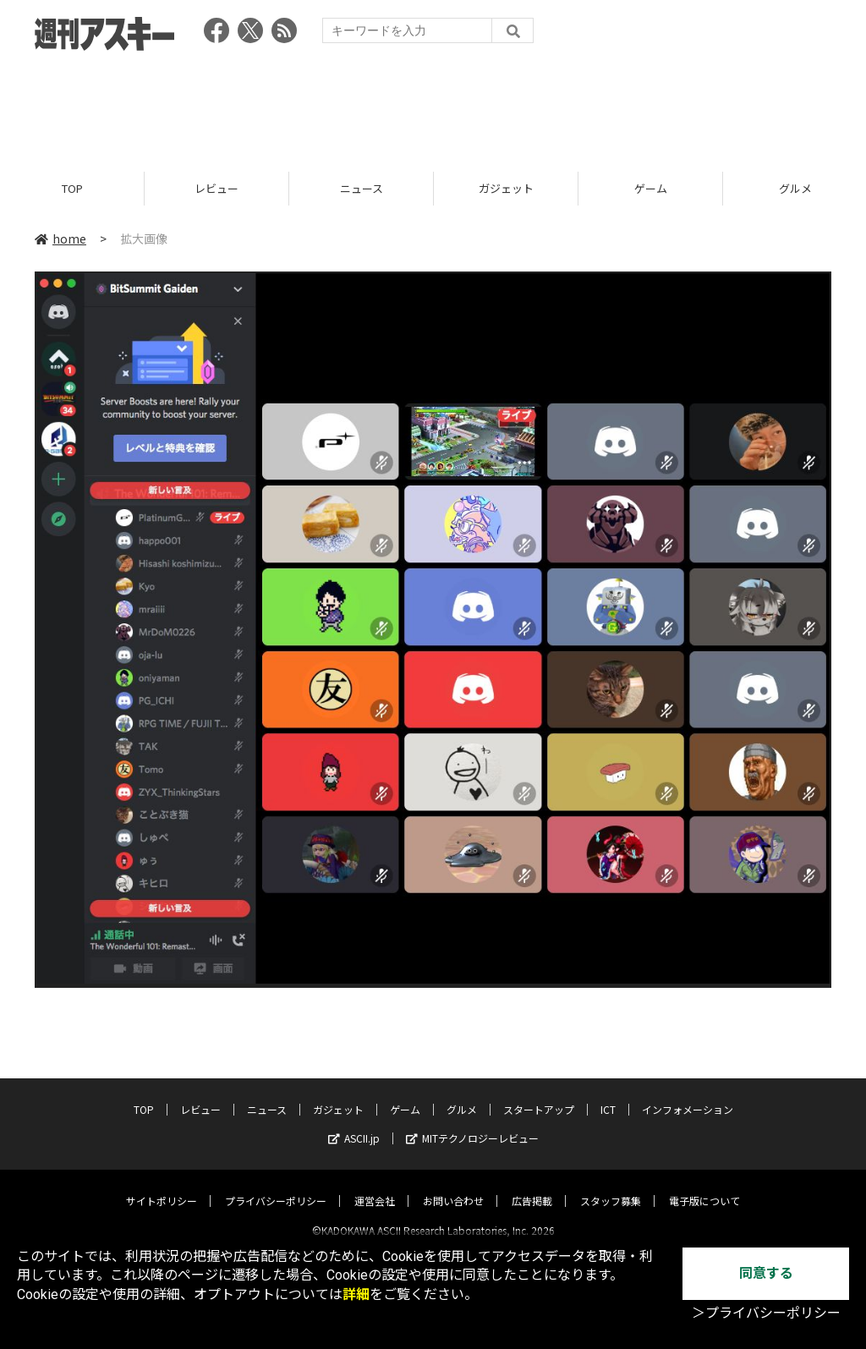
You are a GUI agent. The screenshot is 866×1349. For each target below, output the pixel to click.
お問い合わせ (453, 1186)
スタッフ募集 (610, 1186)
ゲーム (650, 188)
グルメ (462, 1095)
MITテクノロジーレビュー (472, 1123)
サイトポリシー (161, 1186)
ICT (608, 1095)
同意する (766, 1273)
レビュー (216, 188)
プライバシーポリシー (275, 1186)
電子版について (704, 1186)
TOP (72, 188)
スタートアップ (538, 1095)
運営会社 (374, 1186)
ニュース (361, 188)
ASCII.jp (354, 1123)
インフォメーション (687, 1095)
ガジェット (506, 188)
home (60, 238)
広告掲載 (532, 1186)
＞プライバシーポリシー (766, 1313)
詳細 (356, 1294)
